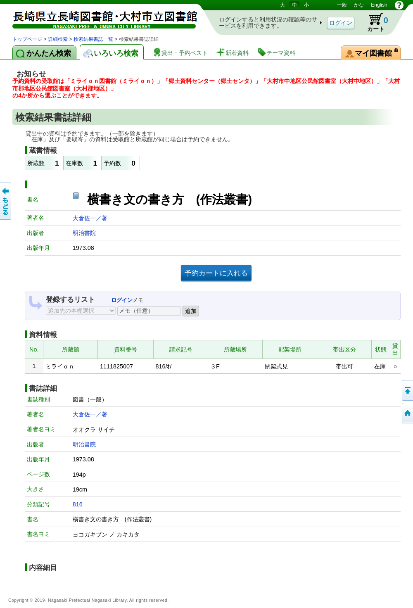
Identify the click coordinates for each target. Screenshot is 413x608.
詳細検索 (58, 39)
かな (359, 5)
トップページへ (407, 413)
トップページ (27, 39)
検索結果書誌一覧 (93, 39)
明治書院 (84, 233)
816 (78, 504)
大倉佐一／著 (90, 218)
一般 (342, 5)
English (379, 5)
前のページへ (6, 201)
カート (373, 22)
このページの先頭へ (407, 390)
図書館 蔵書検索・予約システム (99, 17)
